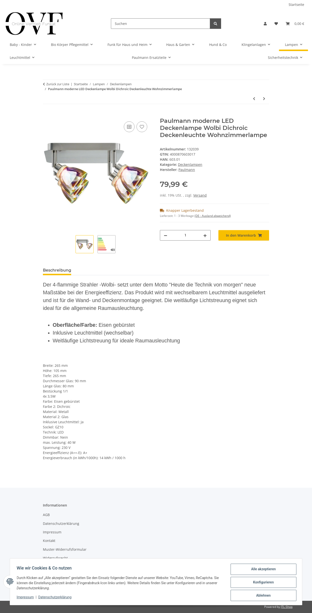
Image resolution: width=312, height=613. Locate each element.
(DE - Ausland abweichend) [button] (213, 216)
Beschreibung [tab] (57, 270)
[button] (265, 23)
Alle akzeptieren (262, 570)
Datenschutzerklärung (56, 598)
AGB (46, 514)
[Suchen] (160, 23)
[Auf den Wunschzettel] (141, 126)
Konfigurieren (262, 583)
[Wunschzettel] (276, 23)
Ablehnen (262, 596)
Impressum (26, 598)
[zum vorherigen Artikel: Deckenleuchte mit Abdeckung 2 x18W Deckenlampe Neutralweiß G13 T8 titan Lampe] (254, 98)
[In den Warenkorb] (47, 114)
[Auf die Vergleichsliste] (129, 126)
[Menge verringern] (165, 235)
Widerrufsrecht (55, 558)
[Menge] (185, 235)
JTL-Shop (286, 607)
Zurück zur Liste (57, 84)
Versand (200, 195)
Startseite (296, 4)
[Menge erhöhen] (205, 235)
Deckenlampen (190, 164)
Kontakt (49, 540)
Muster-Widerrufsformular (65, 549)
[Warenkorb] (295, 23)
